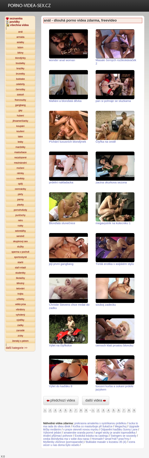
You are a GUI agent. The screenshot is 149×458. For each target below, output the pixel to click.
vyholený (20, 314)
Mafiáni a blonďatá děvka (68, 86)
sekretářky (20, 231)
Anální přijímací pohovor (58, 435)
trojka (20, 293)
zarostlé (20, 330)
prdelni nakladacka (68, 168)
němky (20, 173)
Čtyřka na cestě (115, 127)
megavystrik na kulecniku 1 (115, 208)
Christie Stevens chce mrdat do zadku (69, 292)
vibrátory (20, 309)
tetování (20, 288)
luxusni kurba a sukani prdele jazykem (115, 373)
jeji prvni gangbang (68, 249)
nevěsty (20, 178)
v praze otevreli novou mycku (80, 429)
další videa (95, 400)
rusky (20, 225)
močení (20, 168)
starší (20, 262)
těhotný (20, 283)
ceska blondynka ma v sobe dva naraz (66, 438)
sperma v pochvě (20, 252)
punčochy (20, 215)
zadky (20, 325)
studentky (20, 273)
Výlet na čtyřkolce (68, 331)
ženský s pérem (20, 341)
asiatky (20, 42)
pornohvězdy (20, 210)
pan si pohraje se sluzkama (115, 86)
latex (20, 136)
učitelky (20, 299)
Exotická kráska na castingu (91, 435)
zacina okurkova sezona (115, 168)
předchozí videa (61, 400)
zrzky (20, 335)
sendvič (20, 236)
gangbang (20, 105)
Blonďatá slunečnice (68, 208)
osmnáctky (20, 189)
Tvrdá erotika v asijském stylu (115, 249)
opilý (20, 183)
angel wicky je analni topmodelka (115, 432)
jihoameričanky (20, 121)
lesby (20, 142)
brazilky (20, 68)
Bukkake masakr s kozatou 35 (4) (106, 441)
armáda (20, 37)
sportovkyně (20, 257)
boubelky (20, 63)
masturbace (20, 152)
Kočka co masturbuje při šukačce (92, 426)
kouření (20, 131)
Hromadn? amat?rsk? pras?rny (111, 438)
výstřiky (20, 320)
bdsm (20, 47)
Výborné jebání (52, 432)
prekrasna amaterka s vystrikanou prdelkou (100, 423)
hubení (20, 115)
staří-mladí (20, 267)
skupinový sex (20, 241)
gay (20, 110)
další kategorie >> (16, 347)
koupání (20, 126)
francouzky (20, 100)
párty (20, 194)
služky (20, 246)
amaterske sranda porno (78, 432)
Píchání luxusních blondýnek (68, 127)
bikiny (20, 52)
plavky (20, 204)
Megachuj (120, 426)
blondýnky (20, 58)
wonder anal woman (68, 45)
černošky (20, 89)
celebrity (20, 84)
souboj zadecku (115, 290)
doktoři (20, 94)
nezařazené (20, 157)
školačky (20, 278)
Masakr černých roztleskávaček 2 (116, 47)
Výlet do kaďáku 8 (68, 371)
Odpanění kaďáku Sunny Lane (119, 429)
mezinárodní (20, 162)
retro (20, 220)
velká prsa (20, 304)
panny (20, 199)
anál (20, 31)
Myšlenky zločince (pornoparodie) (63, 441)
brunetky (20, 73)
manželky (20, 147)
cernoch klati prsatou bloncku (115, 331)
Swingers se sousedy (123, 435)
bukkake (20, 79)
